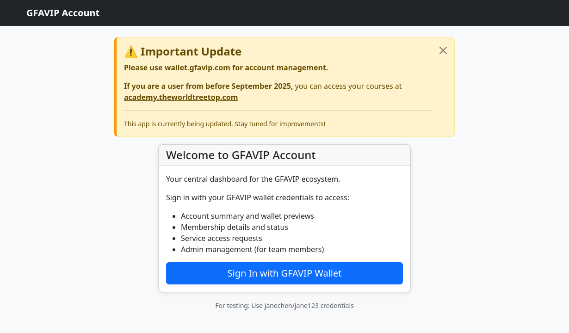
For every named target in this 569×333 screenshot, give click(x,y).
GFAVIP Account (62, 12)
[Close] (443, 50)
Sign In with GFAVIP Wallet (285, 273)
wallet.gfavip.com (197, 67)
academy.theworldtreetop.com (181, 97)
